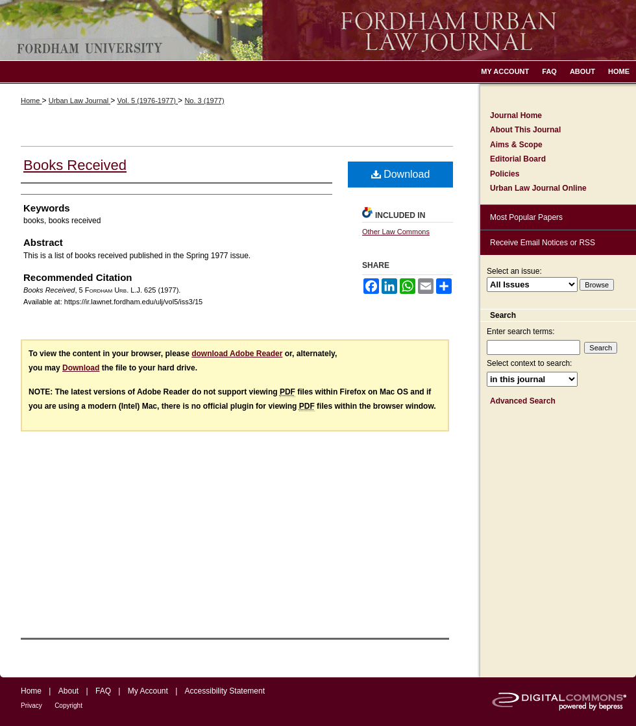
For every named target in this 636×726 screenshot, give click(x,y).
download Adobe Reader (236, 353)
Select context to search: (529, 363)
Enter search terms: (521, 331)
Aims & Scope (516, 144)
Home (31, 100)
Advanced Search (523, 400)
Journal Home (516, 115)
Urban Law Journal (79, 100)
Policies (504, 173)
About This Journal (525, 129)
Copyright (68, 705)
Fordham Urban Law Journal (318, 30)
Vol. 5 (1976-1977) (147, 100)
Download (400, 174)
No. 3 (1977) (204, 100)
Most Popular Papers (526, 217)
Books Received (75, 165)
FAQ (103, 691)
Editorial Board (518, 158)
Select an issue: (514, 271)
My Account (148, 691)
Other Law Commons (396, 232)
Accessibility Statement (225, 691)
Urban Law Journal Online (538, 188)
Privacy (31, 705)
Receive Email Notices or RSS (542, 242)
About (68, 691)
